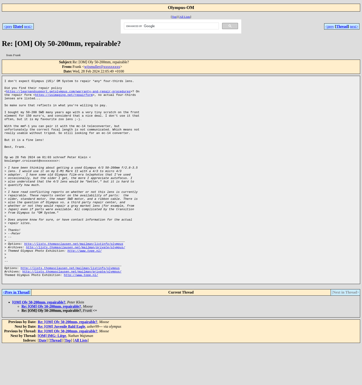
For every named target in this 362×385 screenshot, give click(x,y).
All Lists (184, 16)
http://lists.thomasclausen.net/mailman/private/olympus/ (75, 281)
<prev (8, 26)
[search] (171, 26)
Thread (342, 26)
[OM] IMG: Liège (52, 376)
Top (174, 16)
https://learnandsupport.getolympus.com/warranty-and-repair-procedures (68, 94)
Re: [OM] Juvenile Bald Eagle (61, 367)
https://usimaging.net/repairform (64, 98)
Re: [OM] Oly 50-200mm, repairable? (51, 347)
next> (28, 26)
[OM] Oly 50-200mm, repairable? (38, 342)
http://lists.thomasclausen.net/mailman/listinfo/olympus (73, 277)
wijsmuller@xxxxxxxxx (102, 67)
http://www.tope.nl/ (84, 285)
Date (18, 26)
